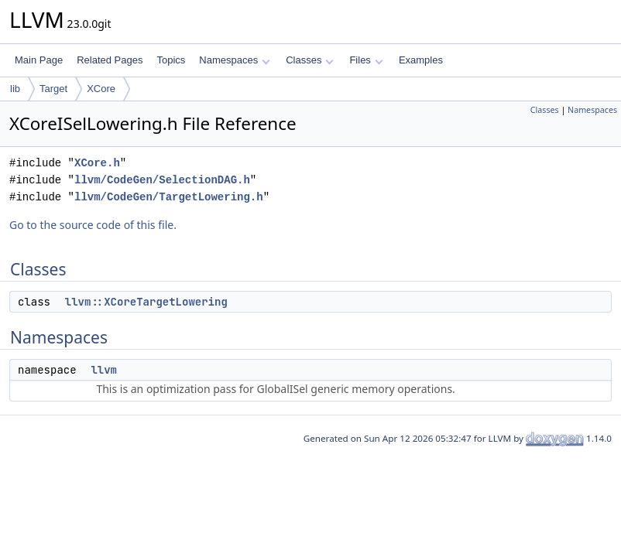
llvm (104, 370)
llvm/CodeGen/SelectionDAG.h (162, 180)
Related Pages (109, 60)
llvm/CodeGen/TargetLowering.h (168, 197)
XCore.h (97, 162)
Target (53, 88)
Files (366, 60)
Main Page (39, 60)
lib (15, 88)
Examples (421, 60)
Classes (310, 60)
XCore (101, 88)
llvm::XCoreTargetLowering (146, 302)
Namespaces (234, 60)
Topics (170, 60)
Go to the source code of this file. (93, 224)
